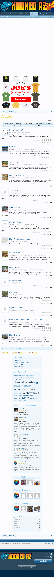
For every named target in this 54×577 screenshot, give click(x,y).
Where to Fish (24, 14)
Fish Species (42, 164)
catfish (20, 379)
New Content (34, 17)
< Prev (3, 352)
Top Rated (48, 123)
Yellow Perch (14, 162)
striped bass (17, 398)
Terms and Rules (48, 543)
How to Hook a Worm (17, 130)
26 (30, 352)
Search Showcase (7, 17)
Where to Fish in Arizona (22, 362)
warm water (22, 400)
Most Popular (28, 123)
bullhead (32, 377)
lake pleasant (26, 386)
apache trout (17, 375)
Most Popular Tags (21, 372)
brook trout (17, 377)
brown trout (25, 377)
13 (21, 352)
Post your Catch (18, 364)
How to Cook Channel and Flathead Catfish (25, 320)
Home (4, 14)
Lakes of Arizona (29, 149)
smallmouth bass (28, 395)
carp (15, 379)
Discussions (13, 14)
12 (19, 352)
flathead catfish (27, 385)
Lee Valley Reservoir (24, 462)
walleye (16, 400)
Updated (18, 123)
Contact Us (46, 541)
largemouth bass (24, 389)
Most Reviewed (16, 125)
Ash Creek (13, 292)
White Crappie (14, 267)
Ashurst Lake (22, 417)
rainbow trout (30, 393)
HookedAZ (12, 149)
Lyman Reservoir (23, 434)
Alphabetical (41, 125)
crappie (36, 383)
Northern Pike (14, 253)
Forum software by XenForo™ (9, 543)
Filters (50, 120)
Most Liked (39, 123)
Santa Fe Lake (14, 147)
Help (51, 541)
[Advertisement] (27, 48)
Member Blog (18, 366)
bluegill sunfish (30, 375)
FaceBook (47, 554)
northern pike (17, 393)
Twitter (48, 556)
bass (23, 375)
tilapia (32, 398)
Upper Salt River (15, 308)
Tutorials (27, 132)
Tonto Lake (13, 190)
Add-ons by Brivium (24, 543)
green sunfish (17, 386)
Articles (34, 14)
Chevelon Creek (15, 222)
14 (24, 352)
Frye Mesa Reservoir (17, 175)
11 (16, 352)
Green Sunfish (14, 207)
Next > (34, 352)
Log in (48, 1)
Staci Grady (12, 132)
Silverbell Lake (22, 448)
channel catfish (23, 382)
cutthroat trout (18, 385)
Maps (25, 241)
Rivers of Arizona (29, 310)
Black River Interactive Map (19, 239)
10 (13, 352)
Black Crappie (14, 335)
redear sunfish (18, 395)
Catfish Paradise (15, 280)
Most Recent (9, 123)
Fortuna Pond (22, 409)
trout (36, 398)
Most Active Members (21, 17)
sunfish (25, 398)
